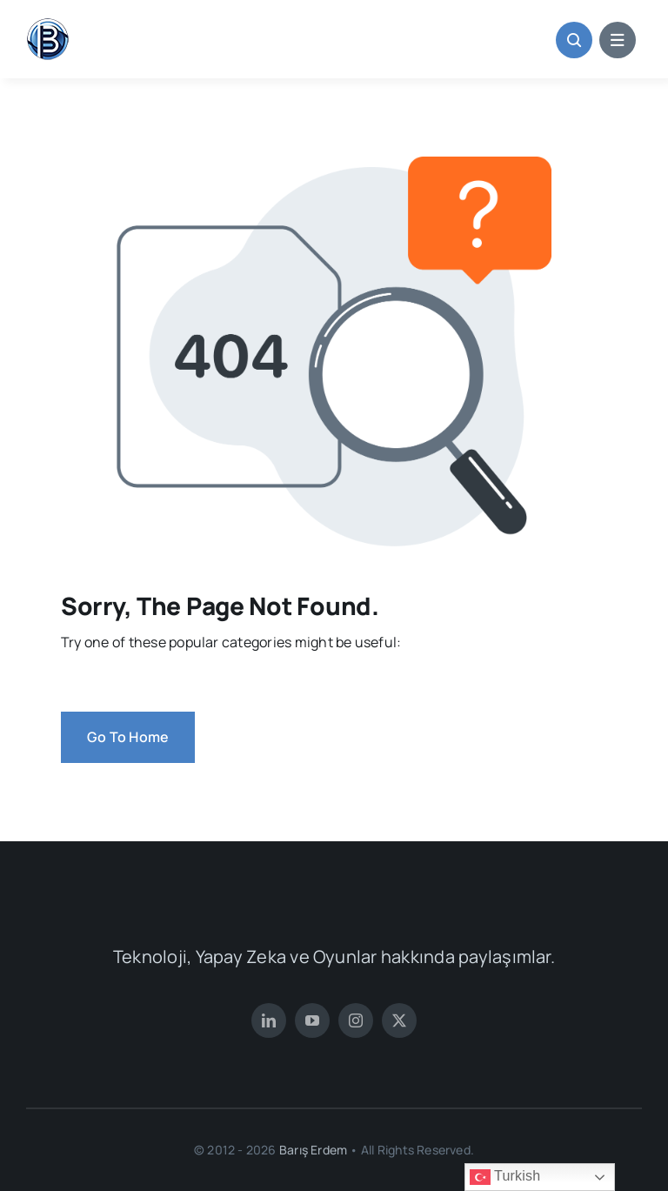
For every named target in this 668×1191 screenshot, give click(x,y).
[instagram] (355, 1020)
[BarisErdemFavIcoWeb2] (48, 24)
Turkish (505, 1177)
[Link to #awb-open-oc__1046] (574, 40)
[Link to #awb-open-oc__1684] (617, 40)
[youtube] (312, 1020)
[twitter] (399, 1020)
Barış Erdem (312, 1149)
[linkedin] (268, 1020)
